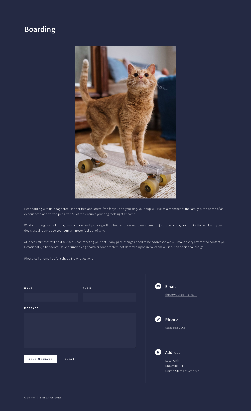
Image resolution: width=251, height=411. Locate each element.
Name (28, 288)
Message (31, 308)
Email (87, 288)
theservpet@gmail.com (181, 295)
